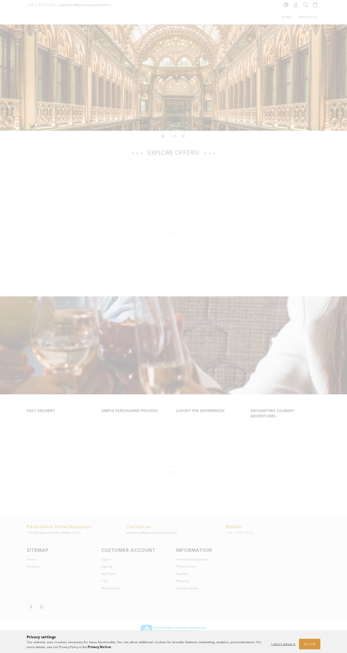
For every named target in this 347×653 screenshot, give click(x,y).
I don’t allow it (283, 644)
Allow (309, 644)
